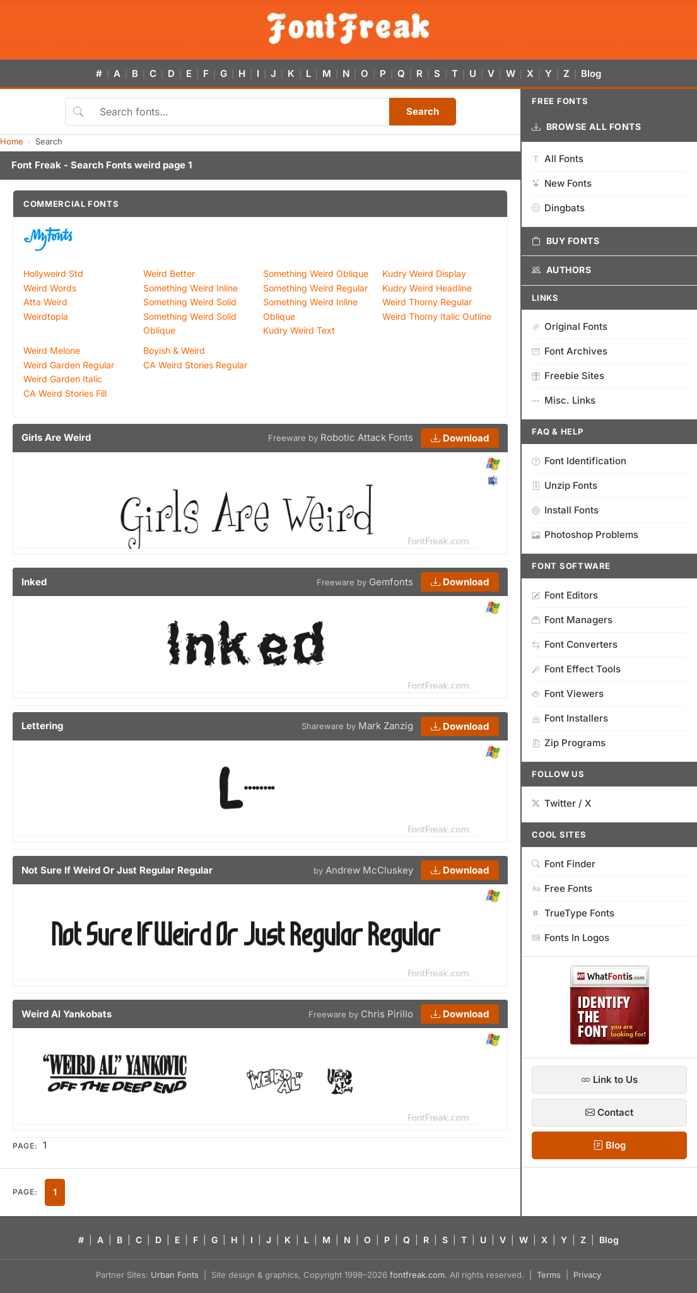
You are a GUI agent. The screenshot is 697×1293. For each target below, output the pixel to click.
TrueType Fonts (573, 913)
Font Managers (572, 620)
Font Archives (569, 351)
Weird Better (169, 273)
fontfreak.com (417, 1275)
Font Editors (565, 595)
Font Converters (575, 644)
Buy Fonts (566, 241)
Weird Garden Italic (62, 378)
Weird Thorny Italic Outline (436, 316)
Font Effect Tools (576, 669)
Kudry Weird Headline (427, 288)
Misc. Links (563, 400)
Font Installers (570, 718)
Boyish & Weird (174, 350)
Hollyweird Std (53, 273)
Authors (561, 270)
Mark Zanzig (385, 726)
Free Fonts (562, 888)
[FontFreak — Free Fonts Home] (348, 28)
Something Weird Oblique (315, 273)
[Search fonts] (240, 112)
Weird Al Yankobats (66, 1014)
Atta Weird (45, 301)
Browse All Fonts (586, 127)
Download (460, 438)
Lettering (42, 726)
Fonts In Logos (570, 938)
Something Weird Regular (315, 288)
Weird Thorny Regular (427, 301)
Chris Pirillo (387, 1014)
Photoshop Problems (585, 535)
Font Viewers (568, 693)
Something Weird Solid (190, 301)
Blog (591, 73)
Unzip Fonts (564, 485)
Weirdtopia (45, 316)
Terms (549, 1275)
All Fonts (557, 159)
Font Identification (579, 461)
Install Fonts (565, 510)
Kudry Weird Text (299, 330)
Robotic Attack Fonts (366, 437)
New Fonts (562, 183)
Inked (34, 582)
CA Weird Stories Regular (195, 365)
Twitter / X (562, 803)
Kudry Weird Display (424, 273)
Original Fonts (569, 326)
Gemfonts (391, 582)
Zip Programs (569, 743)
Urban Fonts (175, 1275)
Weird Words (49, 288)
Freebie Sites (568, 376)
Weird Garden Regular (68, 365)
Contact (609, 1112)
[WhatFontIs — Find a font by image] (609, 1040)
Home (11, 141)
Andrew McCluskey (369, 870)
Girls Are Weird (56, 437)
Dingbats (558, 208)
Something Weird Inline (190, 288)
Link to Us (609, 1079)
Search (422, 111)
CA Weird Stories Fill (65, 393)
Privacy (587, 1275)
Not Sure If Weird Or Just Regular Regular (117, 870)
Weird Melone (51, 350)
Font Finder (563, 864)
